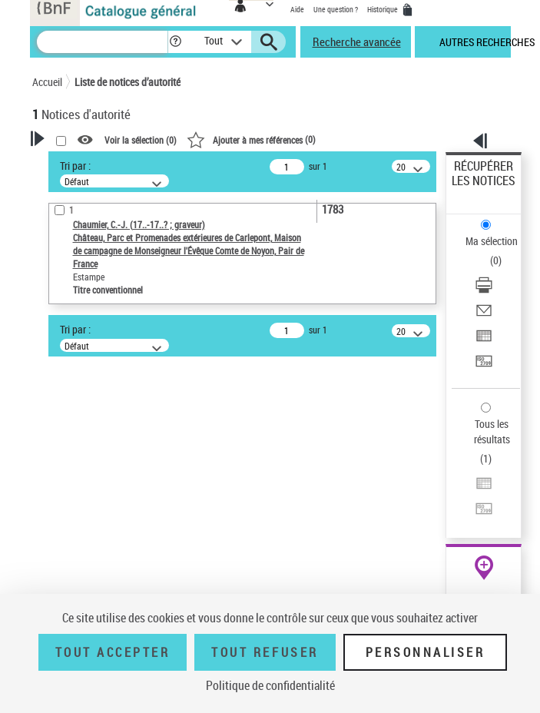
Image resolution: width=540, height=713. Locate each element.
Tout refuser (264, 652)
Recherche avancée (357, 41)
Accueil (47, 82)
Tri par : (75, 165)
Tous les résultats (492, 431)
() (251, 139)
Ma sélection (491, 241)
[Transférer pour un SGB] (484, 366)
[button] (175, 42)
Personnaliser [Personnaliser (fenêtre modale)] (425, 652)
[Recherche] (102, 42)
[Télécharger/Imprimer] (484, 290)
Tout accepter (113, 652)
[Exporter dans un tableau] (484, 340)
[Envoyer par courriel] (484, 315)
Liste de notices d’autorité (128, 82)
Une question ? (335, 9)
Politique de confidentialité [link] (270, 685)
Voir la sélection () (140, 140)
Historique (383, 9)
